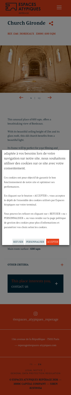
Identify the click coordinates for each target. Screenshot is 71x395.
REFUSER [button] (18, 241)
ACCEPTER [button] (52, 241)
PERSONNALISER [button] (35, 241)
